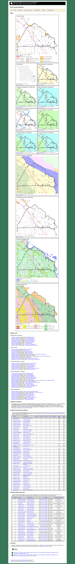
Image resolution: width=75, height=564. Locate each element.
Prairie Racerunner (31, 365)
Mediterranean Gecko (31, 369)
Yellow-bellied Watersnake (31, 381)
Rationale (45, 497)
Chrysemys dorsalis (21, 517)
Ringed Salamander (30, 499)
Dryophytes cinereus (21, 518)
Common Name (25, 416)
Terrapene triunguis (16, 485)
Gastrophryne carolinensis (17, 444)
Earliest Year (59, 416)
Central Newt (31, 341)
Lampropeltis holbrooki (17, 452)
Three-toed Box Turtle (29, 396)
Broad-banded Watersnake (31, 540)
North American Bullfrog (30, 355)
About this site (13, 560)
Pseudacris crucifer (16, 477)
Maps (15, 10)
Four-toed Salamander (31, 500)
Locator (17, 83)
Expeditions (54, 416)
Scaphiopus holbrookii (21, 533)
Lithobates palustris (16, 459)
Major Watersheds (40, 106)
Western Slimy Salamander (30, 344)
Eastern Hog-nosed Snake (49, 380)
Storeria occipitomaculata (22, 511)
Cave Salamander (28, 343)
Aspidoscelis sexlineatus (17, 432)
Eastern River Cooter (30, 395)
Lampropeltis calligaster (17, 451)
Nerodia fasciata (20, 540)
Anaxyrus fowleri (16, 428)
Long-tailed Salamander (29, 342)
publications (47, 546)
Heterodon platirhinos (16, 449)
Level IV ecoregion (44, 499)
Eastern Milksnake (31, 376)
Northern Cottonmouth (30, 532)
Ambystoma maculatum (17, 421)
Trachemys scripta (16, 488)
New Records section (24, 407)
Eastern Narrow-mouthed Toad (34, 359)
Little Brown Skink (30, 367)
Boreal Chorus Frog (30, 528)
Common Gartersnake (30, 384)
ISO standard (42, 545)
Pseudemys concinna (16, 480)
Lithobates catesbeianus (17, 456)
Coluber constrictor (16, 436)
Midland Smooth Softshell (28, 398)
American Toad (29, 349)
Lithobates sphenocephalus (17, 460)
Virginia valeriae (16, 489)
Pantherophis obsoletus (17, 471)
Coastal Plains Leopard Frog (32, 358)
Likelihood (15, 497)
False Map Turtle (32, 394)
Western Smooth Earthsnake (32, 385)
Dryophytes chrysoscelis (22, 507)
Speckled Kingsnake (30, 375)
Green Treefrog (29, 518)
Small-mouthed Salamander (31, 514)
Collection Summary (28, 10)
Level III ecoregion (44, 539)
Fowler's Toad (26, 350)
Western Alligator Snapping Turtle (32, 526)
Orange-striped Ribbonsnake (32, 529)
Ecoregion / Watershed (58, 497)
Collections (41, 416)
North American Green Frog (45, 356)
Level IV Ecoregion (19, 194)
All (11, 10)
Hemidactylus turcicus (17, 448)
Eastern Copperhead (30, 386)
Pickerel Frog (28, 357)
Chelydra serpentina (16, 433)
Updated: (25, 560)
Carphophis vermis (21, 504)
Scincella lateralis (16, 482)
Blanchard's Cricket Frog (27, 351)
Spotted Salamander (30, 337)
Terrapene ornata (21, 536)
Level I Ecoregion (40, 129)
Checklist (43, 10)
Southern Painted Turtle (31, 517)
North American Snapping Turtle (32, 391)
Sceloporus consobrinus (17, 481)
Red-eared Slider (33, 397)
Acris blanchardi (16, 418)
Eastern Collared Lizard (32, 363)
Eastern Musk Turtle (38, 392)
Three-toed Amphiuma (30, 525)
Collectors (46, 416)
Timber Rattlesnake (28, 387)
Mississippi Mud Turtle (30, 539)
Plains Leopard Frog (42, 354)
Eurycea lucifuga (16, 443)
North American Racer (29, 373)
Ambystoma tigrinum (16, 425)
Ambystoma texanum (21, 514)
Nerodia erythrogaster (16, 462)
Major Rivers (18, 129)
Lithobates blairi (15, 455)
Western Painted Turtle (29, 393)
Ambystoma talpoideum (17, 424)
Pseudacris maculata (21, 528)
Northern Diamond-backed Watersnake (32, 382)
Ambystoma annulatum (22, 499)
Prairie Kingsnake (29, 374)
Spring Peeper (30, 352)
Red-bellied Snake (30, 511)
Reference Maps (50, 10)
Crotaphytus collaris (16, 439)
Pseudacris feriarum (16, 478)
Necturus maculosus (21, 521)
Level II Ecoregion (19, 152)
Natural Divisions (40, 83)
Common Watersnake (29, 383)
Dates (50, 416)
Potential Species (37, 10)
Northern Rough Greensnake (31, 377)
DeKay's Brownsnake (30, 510)
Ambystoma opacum (16, 422)
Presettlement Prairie (19, 236)
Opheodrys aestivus (16, 468)
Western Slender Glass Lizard (33, 368)
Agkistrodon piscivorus (21, 532)
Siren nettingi (20, 503)
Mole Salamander (30, 339)
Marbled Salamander (31, 338)
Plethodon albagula (16, 473)
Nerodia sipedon (16, 465)
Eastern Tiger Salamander (30, 340)
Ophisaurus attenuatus (17, 469)
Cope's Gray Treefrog (30, 507)
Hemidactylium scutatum (22, 500)
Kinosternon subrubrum (22, 539)
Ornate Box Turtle (30, 536)
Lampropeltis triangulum (17, 453)
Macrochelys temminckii (22, 526)
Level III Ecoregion (40, 152)
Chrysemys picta (16, 435)
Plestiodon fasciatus (16, 472)
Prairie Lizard (32, 364)
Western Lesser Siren (30, 503)
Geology (17, 323)
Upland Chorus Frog (28, 353)
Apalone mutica (15, 429)
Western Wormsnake (30, 504)
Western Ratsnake (32, 378)
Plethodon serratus (16, 475)
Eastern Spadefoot (30, 533)
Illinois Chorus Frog (30, 522)
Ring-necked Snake (29, 379)
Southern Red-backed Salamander (31, 345)
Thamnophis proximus (21, 529)
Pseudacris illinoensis (21, 522)
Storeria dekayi (20, 510)
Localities (36, 416)
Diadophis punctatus (16, 440)
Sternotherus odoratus (17, 484)
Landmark (17, 54)
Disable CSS (33, 561)
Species (14, 416)
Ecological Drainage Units (20, 106)
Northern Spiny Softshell (29, 399)
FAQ (31, 407)
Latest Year (64, 416)
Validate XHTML (24, 561)
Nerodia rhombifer (16, 463)
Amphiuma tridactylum (21, 525)
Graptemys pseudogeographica (16, 446)
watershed (44, 521)
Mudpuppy (29, 521)
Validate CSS (29, 561)
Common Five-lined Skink (30, 366)
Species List (20, 10)
